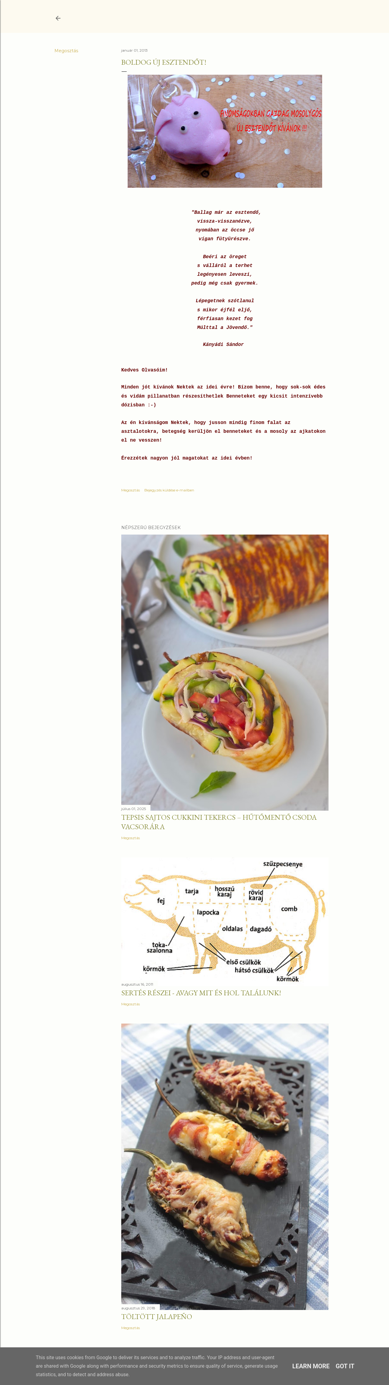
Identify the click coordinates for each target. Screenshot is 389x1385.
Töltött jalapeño (156, 1316)
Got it (345, 1366)
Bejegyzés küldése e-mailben (169, 490)
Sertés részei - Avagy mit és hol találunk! (201, 992)
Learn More (311, 1366)
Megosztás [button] (66, 50)
